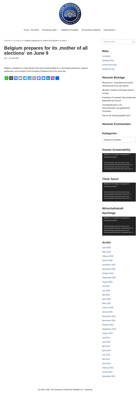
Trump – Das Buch (31, 30)
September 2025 (109, 278)
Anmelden (106, 56)
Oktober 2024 (107, 325)
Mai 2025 (106, 295)
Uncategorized (18, 41)
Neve (6, 395)
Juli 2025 (106, 286)
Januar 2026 (107, 260)
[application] (119, 162)
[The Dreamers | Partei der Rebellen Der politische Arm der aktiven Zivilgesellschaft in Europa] (70, 13)
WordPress (27, 395)
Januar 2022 (107, 372)
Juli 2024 (106, 338)
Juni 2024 (106, 342)
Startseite (7, 41)
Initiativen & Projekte (69, 30)
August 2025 (107, 282)
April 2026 (106, 248)
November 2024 (108, 321)
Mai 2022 (106, 359)
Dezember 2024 (108, 316)
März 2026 (106, 252)
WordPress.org (108, 69)
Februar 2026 (107, 256)
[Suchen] (116, 41)
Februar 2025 (107, 308)
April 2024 (106, 351)
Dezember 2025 (108, 265)
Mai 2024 (106, 346)
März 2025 (106, 303)
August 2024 (107, 333)
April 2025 (106, 299)
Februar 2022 (107, 368)
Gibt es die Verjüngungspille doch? (116, 116)
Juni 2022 (106, 355)
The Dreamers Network (90, 30)
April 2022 (106, 363)
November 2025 (108, 269)
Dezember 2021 (108, 376)
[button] (57, 29)
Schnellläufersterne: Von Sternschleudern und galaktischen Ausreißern (116, 108)
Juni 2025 (106, 291)
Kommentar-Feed (109, 65)
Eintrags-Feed (108, 60)
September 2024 (109, 329)
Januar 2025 (107, 312)
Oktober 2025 (107, 273)
